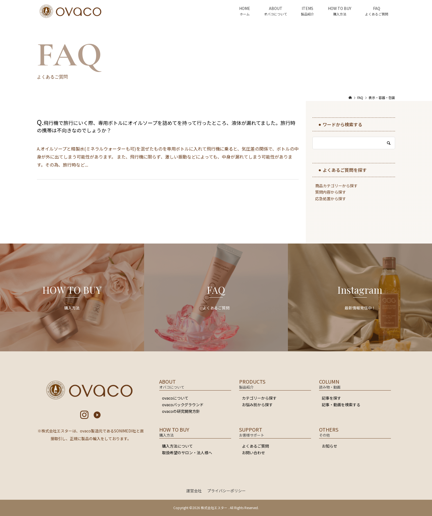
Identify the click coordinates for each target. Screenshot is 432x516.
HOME (244, 8)
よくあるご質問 (255, 446)
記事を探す (331, 398)
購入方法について (177, 446)
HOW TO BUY (339, 8)
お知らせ (329, 446)
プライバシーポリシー (226, 490)
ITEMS (307, 8)
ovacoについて (175, 398)
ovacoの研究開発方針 (181, 411)
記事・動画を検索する (341, 404)
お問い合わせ (253, 452)
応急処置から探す (330, 198)
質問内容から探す (330, 192)
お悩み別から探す (257, 404)
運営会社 (194, 490)
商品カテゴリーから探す (336, 185)
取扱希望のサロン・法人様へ (187, 452)
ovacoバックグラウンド (183, 404)
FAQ (376, 8)
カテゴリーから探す (259, 398)
